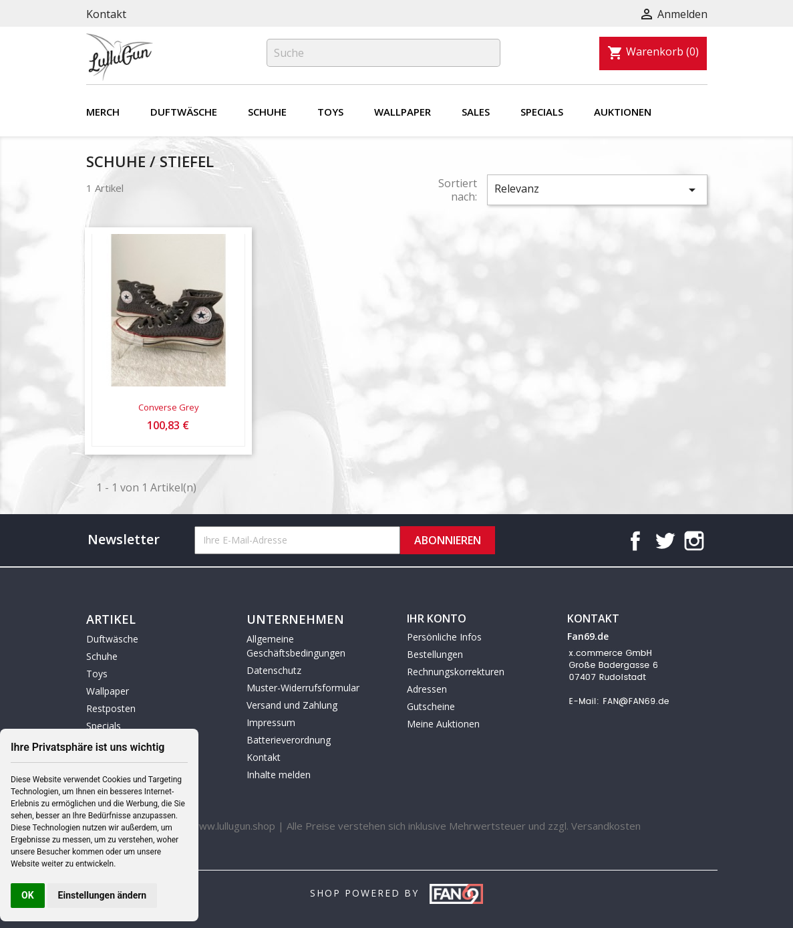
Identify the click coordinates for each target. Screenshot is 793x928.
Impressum (271, 722)
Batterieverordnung (289, 739)
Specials (541, 111)
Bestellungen (435, 654)
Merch (103, 111)
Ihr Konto (436, 618)
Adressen (427, 689)
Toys (330, 111)
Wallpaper (402, 111)
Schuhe (267, 111)
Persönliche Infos (444, 636)
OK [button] (27, 895)
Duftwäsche (183, 111)
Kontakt (106, 14)
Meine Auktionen (443, 723)
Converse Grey (168, 407)
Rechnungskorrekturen (455, 671)
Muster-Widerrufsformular (303, 687)
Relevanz (597, 189)
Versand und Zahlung (292, 705)
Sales (476, 111)
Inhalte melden (279, 774)
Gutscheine (431, 706)
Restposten (111, 708)
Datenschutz (274, 670)
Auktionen (622, 111)
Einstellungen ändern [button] (102, 895)
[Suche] (383, 53)
